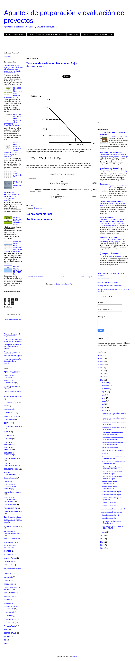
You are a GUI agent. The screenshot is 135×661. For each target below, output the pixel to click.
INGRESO (7, 551)
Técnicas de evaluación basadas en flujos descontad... (112, 434)
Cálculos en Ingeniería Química (111, 202)
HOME (8, 34)
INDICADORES (9, 542)
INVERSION (8, 554)
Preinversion (8, 603)
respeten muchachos (105, 279)
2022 (102, 358)
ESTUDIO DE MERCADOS (103, 34)
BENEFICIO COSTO (11, 402)
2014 (102, 377)
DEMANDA (8, 439)
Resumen (104, 454)
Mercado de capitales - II (110, 515)
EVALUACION (87, 34)
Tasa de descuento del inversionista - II (109, 483)
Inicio (62, 277)
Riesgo (6, 629)
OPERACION (8, 584)
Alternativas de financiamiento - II (113, 509)
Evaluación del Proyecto (12, 492)
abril (103, 404)
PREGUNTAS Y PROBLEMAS (112, 451)
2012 (102, 536)
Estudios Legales (10, 478)
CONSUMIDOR (9, 420)
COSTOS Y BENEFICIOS (13, 426)
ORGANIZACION (10, 593)
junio (104, 398)
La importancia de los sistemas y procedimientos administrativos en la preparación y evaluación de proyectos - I (13, 69)
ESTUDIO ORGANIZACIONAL (11, 465)
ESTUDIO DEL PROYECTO (9, 454)
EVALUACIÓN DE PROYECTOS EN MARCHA (10, 487)
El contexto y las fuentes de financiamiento (111, 522)
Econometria (104, 184)
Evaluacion (38, 208)
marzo (104, 407)
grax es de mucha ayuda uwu (108, 282)
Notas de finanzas (106, 218)
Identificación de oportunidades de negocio (13, 532)
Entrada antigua (86, 277)
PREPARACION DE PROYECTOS (11, 608)
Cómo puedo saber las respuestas (110, 286)
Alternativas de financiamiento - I (112, 512)
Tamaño (7, 636)
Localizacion (8, 561)
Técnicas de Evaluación (109, 448)
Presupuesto (8, 612)
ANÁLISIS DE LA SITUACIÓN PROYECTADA (17, 270)
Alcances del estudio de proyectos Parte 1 (12, 335)
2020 (102, 364)
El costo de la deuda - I (109, 506)
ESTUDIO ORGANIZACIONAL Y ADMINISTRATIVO (17, 221)
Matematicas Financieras (12, 568)
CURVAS (7, 432)
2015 (102, 374)
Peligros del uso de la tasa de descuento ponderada (111, 468)
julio (103, 395)
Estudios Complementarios (10, 473)
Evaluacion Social (10, 505)
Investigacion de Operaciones (111, 152)
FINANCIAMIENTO (10, 508)
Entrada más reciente (35, 277)
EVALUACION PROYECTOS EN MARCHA (51, 34)
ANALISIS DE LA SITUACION (10, 376)
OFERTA (7, 581)
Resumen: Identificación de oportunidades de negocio (12, 361)
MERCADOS (8, 574)
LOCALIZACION (73, 34)
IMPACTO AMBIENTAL (12, 539)
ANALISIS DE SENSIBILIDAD (9, 382)
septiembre (106, 389)
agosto (104, 392)
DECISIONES (9, 435)
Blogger (74, 656)
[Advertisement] (67, 45)
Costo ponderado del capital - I (112, 495)
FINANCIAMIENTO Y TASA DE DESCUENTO (112, 527)
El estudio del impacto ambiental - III (112, 257)
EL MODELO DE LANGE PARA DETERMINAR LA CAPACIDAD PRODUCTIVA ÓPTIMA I (13, 120)
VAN (5, 643)
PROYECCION (9, 623)
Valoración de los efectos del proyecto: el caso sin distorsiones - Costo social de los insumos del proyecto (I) (13, 149)
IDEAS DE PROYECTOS (13, 526)
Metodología (8, 577)
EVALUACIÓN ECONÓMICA (17, 184)
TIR (5, 640)
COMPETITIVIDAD (10, 416)
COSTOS (31, 34)
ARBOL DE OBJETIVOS (12, 391)
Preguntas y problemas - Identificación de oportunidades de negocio (13, 354)
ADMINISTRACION (11, 372)
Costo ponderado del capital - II (112, 492)
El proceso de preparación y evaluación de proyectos (13, 340)
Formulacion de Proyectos (13, 511)
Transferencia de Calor (108, 237)
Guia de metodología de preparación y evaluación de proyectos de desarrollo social (13, 520)
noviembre (106, 386)
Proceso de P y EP (10, 619)
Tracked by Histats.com (13, 320)
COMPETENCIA (10, 413)
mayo (104, 401)
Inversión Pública (19, 34)
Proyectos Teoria (10, 626)
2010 (102, 542)
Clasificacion (8, 409)
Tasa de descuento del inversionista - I (109, 488)
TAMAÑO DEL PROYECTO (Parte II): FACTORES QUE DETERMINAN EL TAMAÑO (12, 196)
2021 (102, 361)
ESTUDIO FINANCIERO (12, 458)
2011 (102, 539)
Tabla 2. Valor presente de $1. (17, 174)
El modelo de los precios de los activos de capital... (112, 473)
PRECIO (7, 600)
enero (104, 532)
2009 (102, 545)
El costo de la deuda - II (109, 503)
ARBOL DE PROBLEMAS (13, 397)
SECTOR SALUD (10, 633)
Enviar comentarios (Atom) (65, 284)
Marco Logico (8, 565)
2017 (102, 367)
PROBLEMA (8, 616)
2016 (102, 371)
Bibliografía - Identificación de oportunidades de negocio (13, 346)
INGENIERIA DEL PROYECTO (10, 546)
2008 (102, 548)
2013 (102, 380)
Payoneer (7, 56)
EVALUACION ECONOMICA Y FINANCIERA (9, 499)
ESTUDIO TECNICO (11, 469)
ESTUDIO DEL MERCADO (9, 448)
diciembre (105, 382)
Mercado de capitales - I (109, 518)
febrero (104, 410)
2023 (102, 355)
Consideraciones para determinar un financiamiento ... (113, 458)
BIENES (7, 406)
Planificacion (8, 596)
